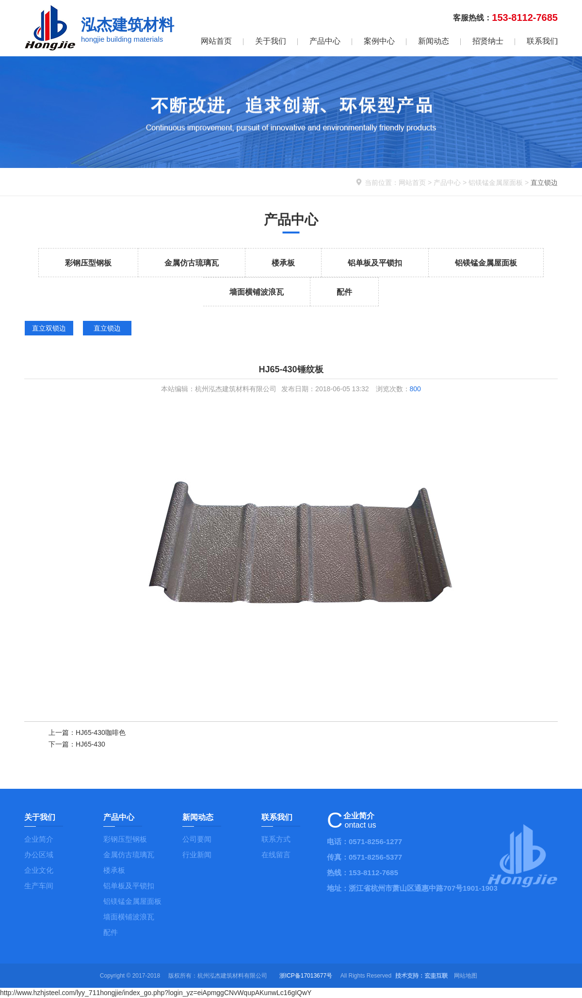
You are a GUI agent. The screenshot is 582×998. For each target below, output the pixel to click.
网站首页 (216, 41)
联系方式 (276, 839)
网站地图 (465, 975)
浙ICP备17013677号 (305, 975)
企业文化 (38, 870)
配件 (344, 292)
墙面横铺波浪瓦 (256, 292)
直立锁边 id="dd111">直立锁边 (107, 329)
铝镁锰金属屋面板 (496, 182)
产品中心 (324, 41)
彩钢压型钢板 (88, 263)
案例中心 (379, 41)
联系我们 (542, 41)
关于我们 (270, 41)
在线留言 (276, 854)
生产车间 (38, 886)
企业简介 (38, 839)
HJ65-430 (90, 744)
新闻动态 (433, 41)
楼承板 (283, 263)
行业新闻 (196, 854)
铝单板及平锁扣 (375, 263)
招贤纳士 (487, 41)
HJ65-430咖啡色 (101, 732)
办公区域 (38, 854)
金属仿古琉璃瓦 (191, 263)
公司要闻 (196, 839)
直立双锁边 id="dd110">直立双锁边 (49, 329)
